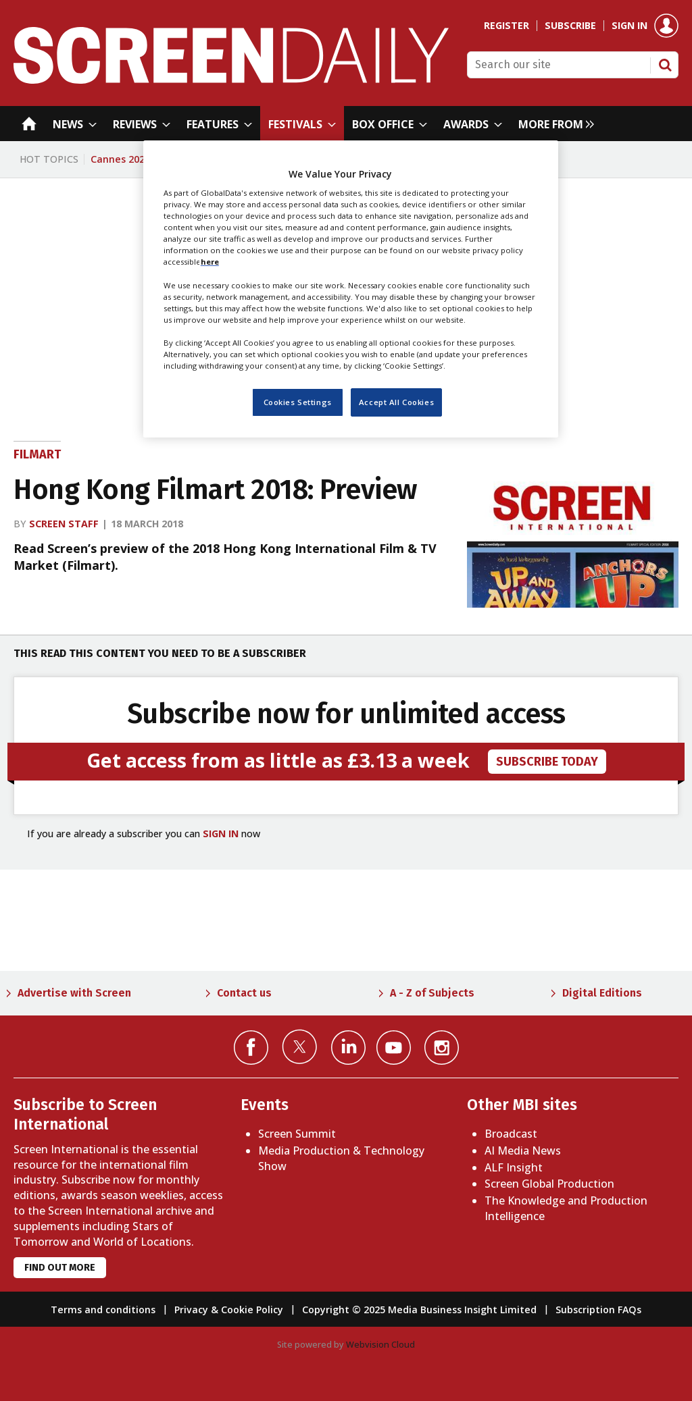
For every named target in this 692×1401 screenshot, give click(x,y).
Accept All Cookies (396, 402)
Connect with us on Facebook (251, 1047)
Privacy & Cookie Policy (228, 1309)
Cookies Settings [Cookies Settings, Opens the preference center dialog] (298, 402)
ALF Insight (514, 1167)
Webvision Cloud (380, 1344)
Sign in (629, 25)
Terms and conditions (103, 1309)
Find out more (59, 1267)
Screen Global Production (549, 1183)
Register (506, 25)
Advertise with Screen (74, 992)
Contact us (244, 992)
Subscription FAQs (598, 1309)
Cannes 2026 (120, 159)
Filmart (37, 454)
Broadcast (511, 1133)
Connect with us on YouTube (393, 1047)
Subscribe (570, 25)
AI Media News (523, 1150)
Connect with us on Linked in (348, 1047)
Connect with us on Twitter (300, 1046)
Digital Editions (602, 992)
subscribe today (547, 761)
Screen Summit (297, 1133)
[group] (552, 123)
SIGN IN (221, 833)
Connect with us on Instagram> (441, 1047)
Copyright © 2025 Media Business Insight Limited (419, 1309)
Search (665, 65)
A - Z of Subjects (432, 992)
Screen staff (64, 523)
